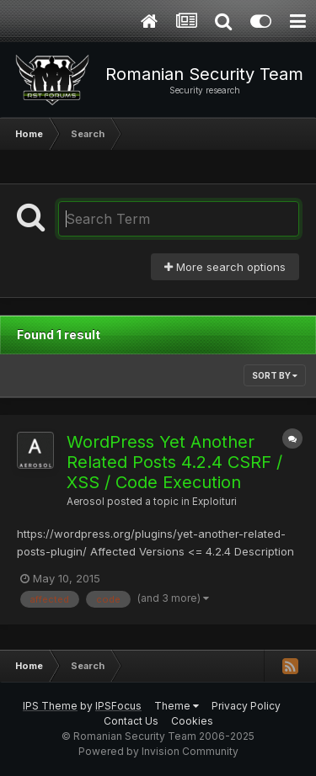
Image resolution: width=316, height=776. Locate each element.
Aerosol (85, 502)
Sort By (274, 375)
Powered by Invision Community (158, 751)
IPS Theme (50, 705)
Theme (176, 705)
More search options (225, 267)
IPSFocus (118, 705)
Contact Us (131, 721)
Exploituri (214, 502)
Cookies (192, 721)
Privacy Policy (246, 705)
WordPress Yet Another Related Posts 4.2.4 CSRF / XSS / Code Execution (174, 462)
